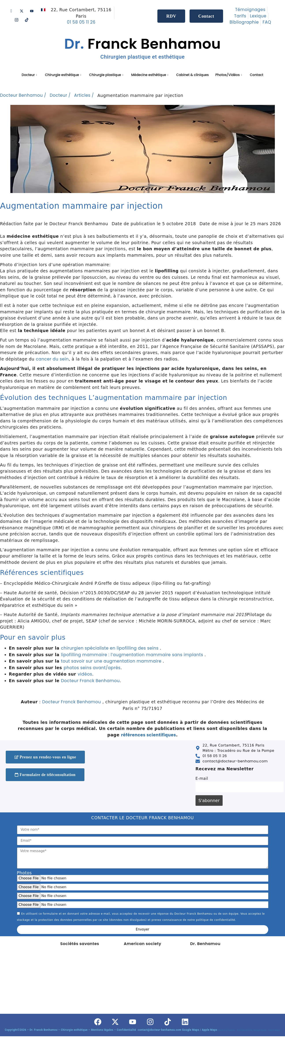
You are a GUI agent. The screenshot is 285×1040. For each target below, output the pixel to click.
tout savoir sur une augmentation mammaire (112, 661)
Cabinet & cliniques (192, 74)
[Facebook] (11, 11)
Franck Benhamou (142, 47)
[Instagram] (16, 20)
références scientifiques (148, 735)
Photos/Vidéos (228, 74)
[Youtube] (31, 11)
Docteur (29, 74)
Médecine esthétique (149, 74)
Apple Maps (274, 1030)
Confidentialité (245, 1030)
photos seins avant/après (92, 668)
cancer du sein (52, 359)
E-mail (202, 778)
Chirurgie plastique (106, 74)
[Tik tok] (26, 20)
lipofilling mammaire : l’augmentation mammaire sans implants (133, 655)
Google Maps (260, 1030)
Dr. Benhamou (205, 943)
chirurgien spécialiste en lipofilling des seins (110, 648)
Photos (24, 873)
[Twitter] (21, 11)
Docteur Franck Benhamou (90, 681)
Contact (256, 74)
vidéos (85, 674)
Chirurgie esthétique (63, 74)
